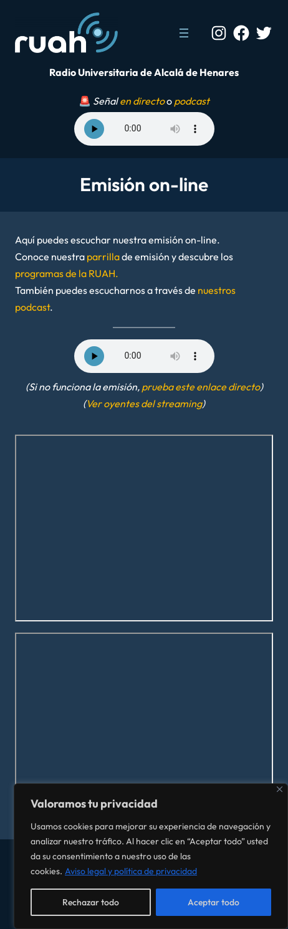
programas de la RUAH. (66, 273)
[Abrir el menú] (183, 33)
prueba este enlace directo (201, 386)
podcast (191, 101)
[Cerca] (279, 789)
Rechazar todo (90, 902)
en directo (142, 101)
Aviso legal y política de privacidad (131, 871)
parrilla (103, 256)
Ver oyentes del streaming (144, 403)
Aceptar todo (213, 902)
